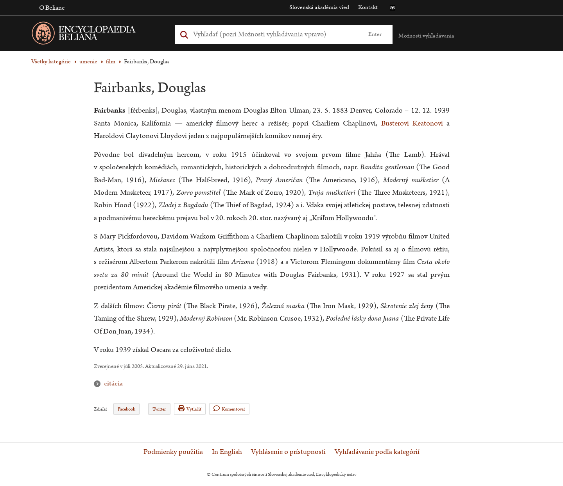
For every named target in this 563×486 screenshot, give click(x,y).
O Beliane (52, 8)
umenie (88, 61)
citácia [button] (99, 383)
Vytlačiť (189, 408)
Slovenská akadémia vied (319, 7)
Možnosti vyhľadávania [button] (426, 36)
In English (227, 452)
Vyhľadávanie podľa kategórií (377, 452)
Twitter (159, 409)
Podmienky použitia (173, 452)
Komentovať (229, 408)
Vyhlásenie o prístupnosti (288, 452)
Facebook (126, 409)
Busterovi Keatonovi (412, 123)
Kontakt (368, 7)
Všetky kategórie (51, 61)
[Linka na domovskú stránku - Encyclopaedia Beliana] (95, 34)
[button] (392, 8)
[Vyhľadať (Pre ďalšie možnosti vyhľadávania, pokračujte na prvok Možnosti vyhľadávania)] (274, 34)
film (110, 61)
